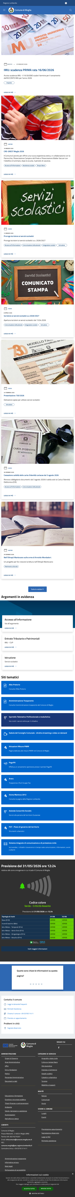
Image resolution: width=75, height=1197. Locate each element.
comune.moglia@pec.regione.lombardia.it (16, 1145)
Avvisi (10, 64)
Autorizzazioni (10, 1115)
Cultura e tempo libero (50, 1062)
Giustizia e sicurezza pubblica (15, 1099)
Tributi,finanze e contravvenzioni (16, 1103)
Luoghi (44, 1113)
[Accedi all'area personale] (66, 3)
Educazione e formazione (14, 1095)
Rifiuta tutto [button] (46, 1188)
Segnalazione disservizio (50, 1133)
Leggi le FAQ (46, 1137)
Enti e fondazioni (11, 1070)
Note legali (9, 1166)
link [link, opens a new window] (58, 1184)
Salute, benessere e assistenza (16, 1111)
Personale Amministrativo (14, 1077)
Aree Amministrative (12, 1062)
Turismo (44, 1081)
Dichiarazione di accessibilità (15, 1170)
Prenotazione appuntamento (52, 1129)
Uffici (7, 1066)
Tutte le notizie (37, 589)
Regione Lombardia (10, 3)
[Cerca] (70, 10)
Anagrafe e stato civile (50, 1058)
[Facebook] (59, 1047)
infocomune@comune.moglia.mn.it (19, 1139)
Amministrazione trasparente (15, 1158)
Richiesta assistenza (49, 1140)
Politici (7, 1073)
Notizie (8, 144)
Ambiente (8, 1107)
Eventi (44, 1117)
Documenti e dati (11, 1081)
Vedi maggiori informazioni (37, 949)
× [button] (72, 1174)
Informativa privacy (12, 1162)
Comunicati (46, 1099)
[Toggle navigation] (4, 10)
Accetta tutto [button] (29, 1189)
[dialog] (37, 1184)
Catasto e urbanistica (49, 1077)
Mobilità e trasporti (48, 1085)
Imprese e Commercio (49, 1070)
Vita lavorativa (47, 1066)
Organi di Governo (11, 1058)
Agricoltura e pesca (12, 1118)
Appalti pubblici (47, 1073)
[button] (37, 1193)
